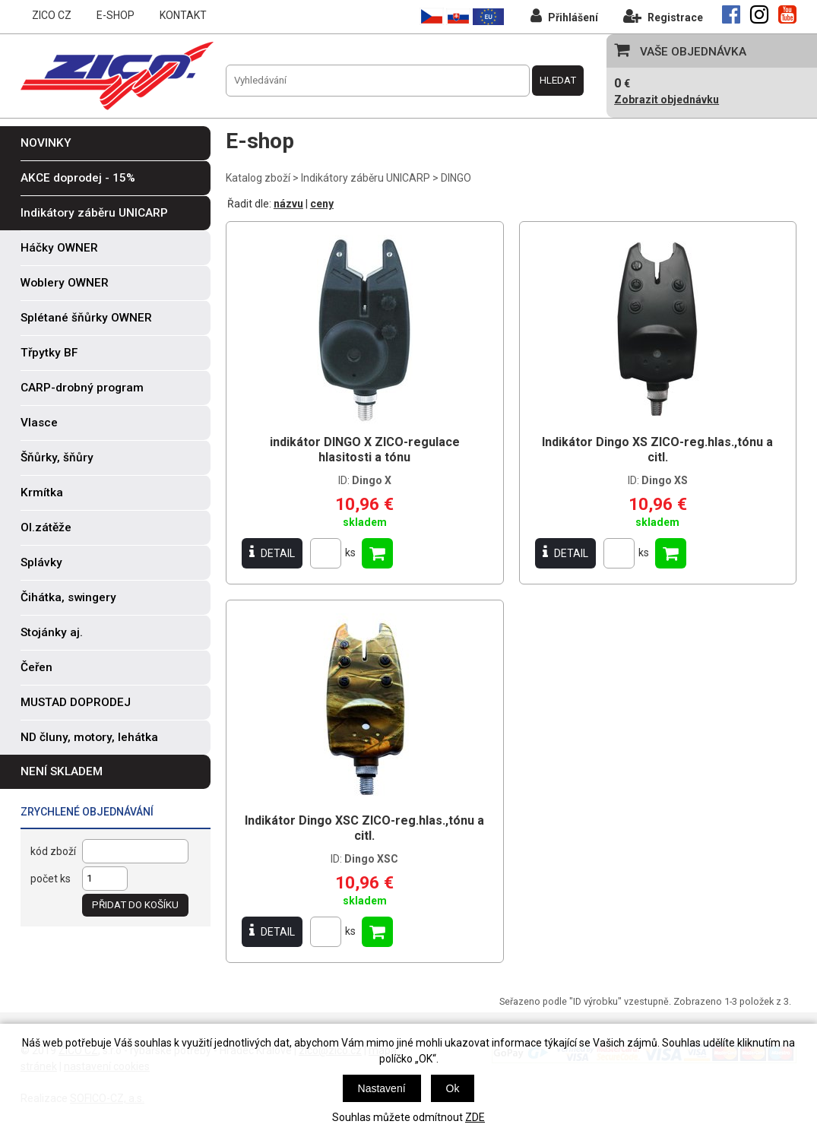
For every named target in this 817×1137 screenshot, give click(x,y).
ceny (322, 204)
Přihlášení (564, 16)
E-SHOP (116, 15)
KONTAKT (183, 15)
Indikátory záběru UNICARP (365, 178)
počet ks (50, 879)
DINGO (456, 178)
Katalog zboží (258, 178)
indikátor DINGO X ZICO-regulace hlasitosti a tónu (365, 449)
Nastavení (382, 1088)
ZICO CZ (51, 15)
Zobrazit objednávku (666, 99)
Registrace (663, 16)
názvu (288, 204)
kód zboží (53, 851)
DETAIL (272, 552)
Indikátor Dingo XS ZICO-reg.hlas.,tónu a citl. (657, 449)
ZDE (475, 1117)
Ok (453, 1088)
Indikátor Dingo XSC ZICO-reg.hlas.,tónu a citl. (364, 828)
